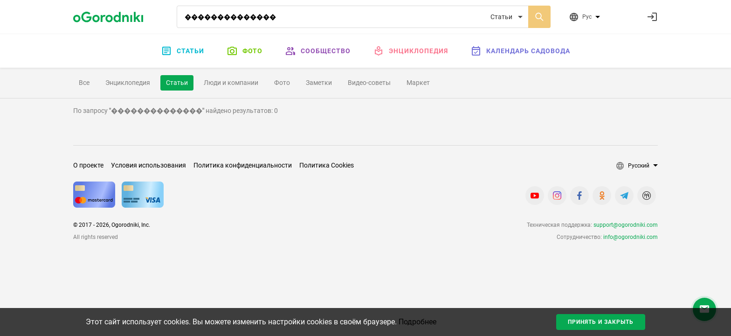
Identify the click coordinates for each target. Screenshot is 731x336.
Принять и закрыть (601, 322)
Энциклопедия (410, 50)
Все (84, 82)
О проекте (88, 165)
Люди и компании (231, 82)
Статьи (182, 50)
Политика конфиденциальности (242, 165)
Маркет (418, 82)
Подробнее (417, 321)
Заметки (319, 82)
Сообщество (318, 50)
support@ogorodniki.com (625, 225)
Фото (244, 50)
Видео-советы (369, 82)
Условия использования (148, 165)
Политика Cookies (326, 165)
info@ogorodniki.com (630, 237)
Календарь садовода (520, 50)
